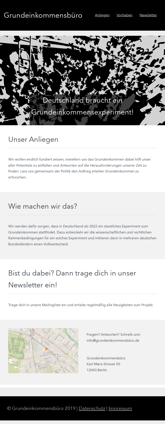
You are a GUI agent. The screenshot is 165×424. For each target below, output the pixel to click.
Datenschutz (92, 408)
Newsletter (148, 15)
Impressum (120, 408)
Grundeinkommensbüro (43, 15)
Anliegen (102, 15)
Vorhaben (124, 15)
